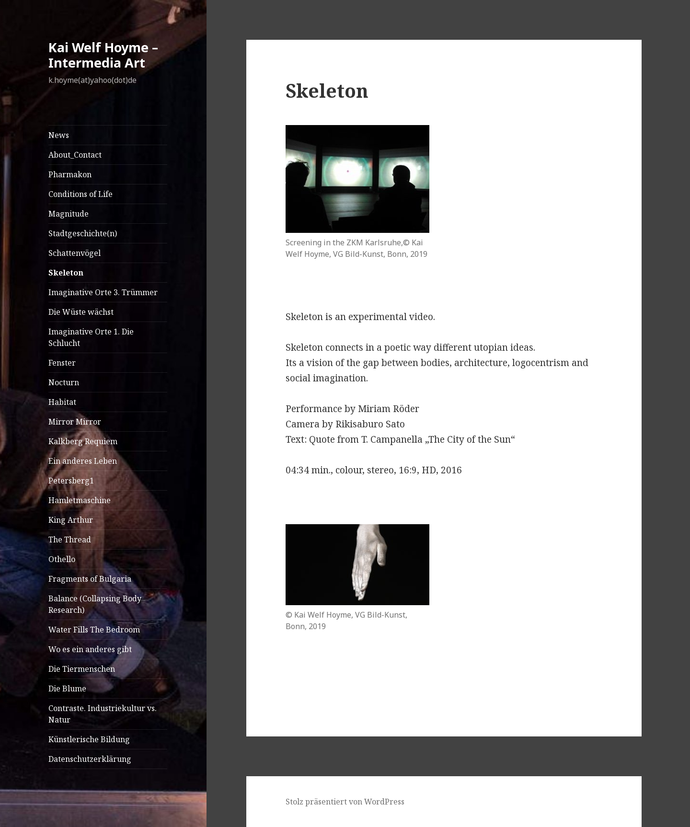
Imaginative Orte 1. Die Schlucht (91, 337)
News (58, 135)
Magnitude (68, 213)
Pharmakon (70, 174)
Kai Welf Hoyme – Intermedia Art (103, 54)
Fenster (62, 362)
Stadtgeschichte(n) (82, 233)
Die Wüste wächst (81, 312)
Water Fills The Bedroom (94, 629)
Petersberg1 (71, 480)
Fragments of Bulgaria (89, 579)
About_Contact (75, 154)
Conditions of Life (80, 194)
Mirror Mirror (74, 421)
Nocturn (63, 382)
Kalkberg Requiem (82, 441)
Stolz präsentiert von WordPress (345, 801)
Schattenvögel (74, 253)
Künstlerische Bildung (89, 739)
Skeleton (65, 272)
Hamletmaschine (79, 500)
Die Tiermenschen (81, 669)
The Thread (69, 539)
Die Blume (67, 688)
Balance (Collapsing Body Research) (94, 604)
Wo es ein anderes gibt (90, 649)
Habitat (62, 402)
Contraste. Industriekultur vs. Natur (102, 714)
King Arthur (70, 520)
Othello (61, 559)
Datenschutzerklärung (89, 759)
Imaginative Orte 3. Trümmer (103, 292)
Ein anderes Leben (82, 461)
